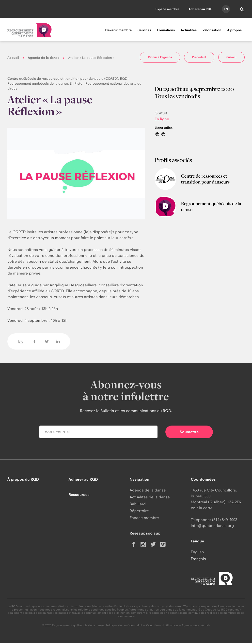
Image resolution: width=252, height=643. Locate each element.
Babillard (138, 504)
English (197, 552)
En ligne (162, 119)
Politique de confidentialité (124, 625)
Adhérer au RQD (201, 9)
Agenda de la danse (43, 58)
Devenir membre (118, 30)
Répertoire (139, 510)
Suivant (231, 57)
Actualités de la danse (150, 497)
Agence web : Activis (196, 625)
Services (144, 30)
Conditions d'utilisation (162, 625)
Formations (166, 30)
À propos (234, 30)
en (226, 9)
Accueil (13, 58)
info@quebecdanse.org (212, 525)
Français (198, 558)
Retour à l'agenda (160, 57)
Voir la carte (201, 507)
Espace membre (167, 9)
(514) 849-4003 (224, 519)
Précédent (199, 57)
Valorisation (212, 30)
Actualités (189, 30)
